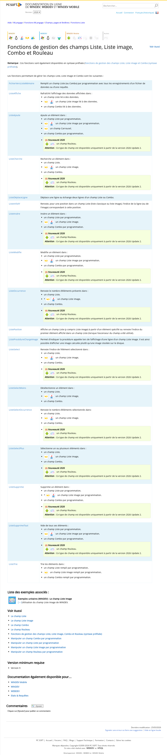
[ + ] (19, 602)
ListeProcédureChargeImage (23, 339)
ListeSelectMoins (17, 387)
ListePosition (15, 329)
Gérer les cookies (123, 740)
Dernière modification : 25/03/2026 (146, 727)
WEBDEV (15, 691)
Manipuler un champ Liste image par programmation (38, 647)
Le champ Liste (18, 616)
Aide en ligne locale (152, 730)
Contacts (110, 740)
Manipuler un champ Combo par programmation (36, 638)
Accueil (119, 12)
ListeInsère (14, 213)
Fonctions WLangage (33, 22)
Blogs (71, 740)
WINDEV (15, 686)
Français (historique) (144, 12)
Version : (29, 12)
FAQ (65, 740)
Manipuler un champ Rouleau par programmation (37, 651)
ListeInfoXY (14, 203)
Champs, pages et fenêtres (57, 22)
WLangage (18, 22)
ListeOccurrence (17, 290)
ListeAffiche (15, 93)
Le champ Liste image (22, 620)
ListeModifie (15, 252)
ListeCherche (15, 158)
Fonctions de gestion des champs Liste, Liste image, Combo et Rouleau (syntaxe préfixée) (56, 634)
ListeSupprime (16, 486)
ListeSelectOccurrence (20, 409)
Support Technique (85, 740)
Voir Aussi (155, 46)
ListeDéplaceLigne (18, 197)
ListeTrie (13, 564)
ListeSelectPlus (16, 448)
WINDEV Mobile (19, 682)
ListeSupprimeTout (18, 525)
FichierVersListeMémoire (21, 83)
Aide (10, 22)
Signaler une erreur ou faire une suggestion (123, 730)
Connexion (129, 12)
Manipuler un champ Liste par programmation (35, 642)
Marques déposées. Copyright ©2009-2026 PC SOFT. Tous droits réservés (83, 745)
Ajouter (37, 706)
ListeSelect (14, 349)
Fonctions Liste (78, 22)
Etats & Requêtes (19, 695)
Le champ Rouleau (20, 629)
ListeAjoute (14, 115)
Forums (57, 740)
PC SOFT (39, 740)
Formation (99, 740)
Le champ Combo (20, 625)
